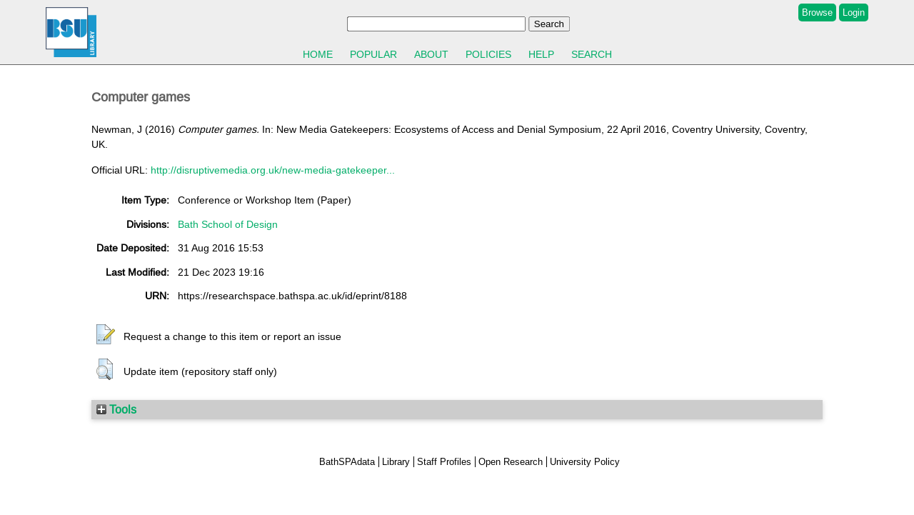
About (431, 54)
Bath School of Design (228, 224)
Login (854, 12)
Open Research (510, 461)
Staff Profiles (444, 461)
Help (541, 54)
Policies (488, 54)
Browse (817, 12)
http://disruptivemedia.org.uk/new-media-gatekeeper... (273, 170)
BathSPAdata (347, 461)
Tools (116, 409)
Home (318, 54)
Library (396, 461)
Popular (373, 54)
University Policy (585, 461)
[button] (105, 335)
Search (591, 54)
